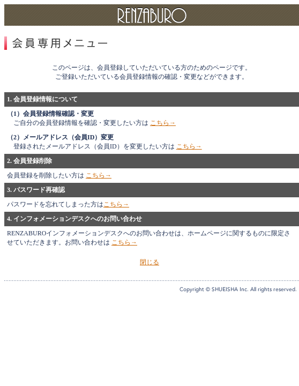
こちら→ (163, 123)
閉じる (149, 262)
